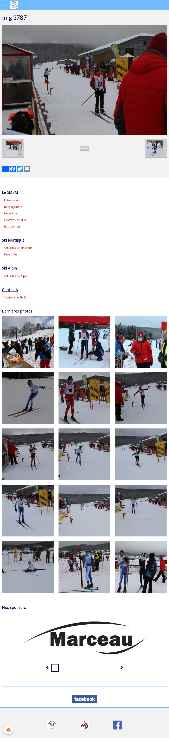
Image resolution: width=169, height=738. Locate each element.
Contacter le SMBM (16, 297)
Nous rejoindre (13, 206)
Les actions (10, 213)
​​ (51, 724)
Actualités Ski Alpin (15, 276)
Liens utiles (10, 254)
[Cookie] (8, 729)
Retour (84, 148)
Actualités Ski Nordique (18, 248)
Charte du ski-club (15, 220)
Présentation (11, 200)
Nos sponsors (12, 226)
